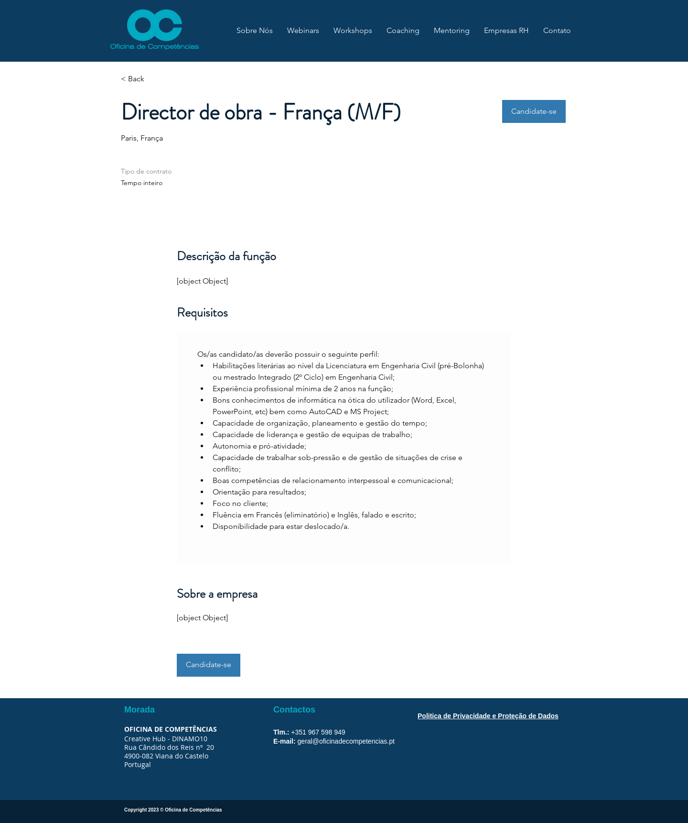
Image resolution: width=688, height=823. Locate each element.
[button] (534, 111)
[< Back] (155, 79)
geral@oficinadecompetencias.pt (346, 741)
